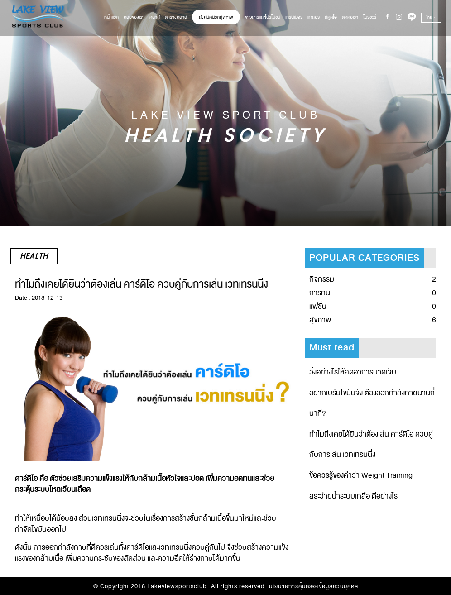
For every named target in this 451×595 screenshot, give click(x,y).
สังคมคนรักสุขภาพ (216, 17)
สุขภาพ (320, 320)
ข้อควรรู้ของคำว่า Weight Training (361, 475)
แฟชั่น (317, 306)
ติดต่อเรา (350, 17)
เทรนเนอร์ (293, 17)
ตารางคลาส (176, 17)
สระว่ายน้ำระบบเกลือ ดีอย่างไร (353, 496)
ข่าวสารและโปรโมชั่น (262, 17)
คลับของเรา (134, 17)
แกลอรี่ (313, 17)
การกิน (319, 293)
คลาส (154, 17)
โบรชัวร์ (369, 17)
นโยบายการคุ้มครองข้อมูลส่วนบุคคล (313, 586)
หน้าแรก (111, 17)
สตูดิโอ (331, 17)
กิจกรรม (321, 279)
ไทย (430, 17)
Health (34, 256)
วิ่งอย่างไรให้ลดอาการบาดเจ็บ (352, 372)
